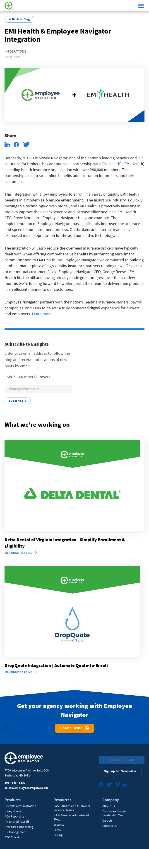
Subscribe (16, 401)
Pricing (57, 835)
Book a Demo (71, 728)
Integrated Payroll (17, 822)
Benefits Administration (20, 806)
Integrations (13, 811)
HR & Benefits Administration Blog (72, 817)
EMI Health (111, 164)
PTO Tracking (13, 837)
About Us (108, 806)
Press (57, 830)
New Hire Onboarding (19, 827)
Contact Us (109, 826)
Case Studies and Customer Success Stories (71, 808)
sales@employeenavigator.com (26, 788)
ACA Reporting (14, 816)
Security (58, 824)
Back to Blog (21, 19)
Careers (107, 820)
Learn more (42, 314)
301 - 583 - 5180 (15, 783)
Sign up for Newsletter (120, 771)
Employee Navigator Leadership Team (116, 813)
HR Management (16, 832)
